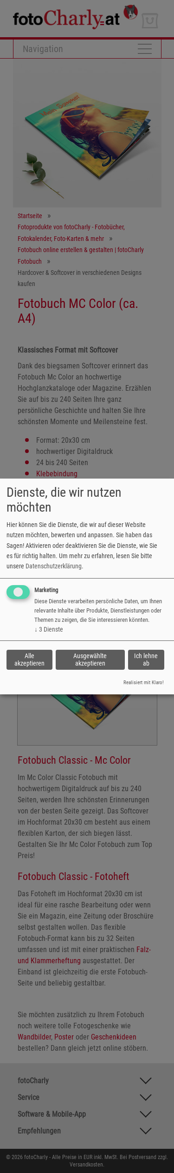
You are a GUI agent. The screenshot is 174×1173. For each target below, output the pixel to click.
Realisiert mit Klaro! (143, 683)
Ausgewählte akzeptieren (90, 659)
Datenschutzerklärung (54, 566)
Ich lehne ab (146, 659)
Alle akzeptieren (29, 659)
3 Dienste (48, 629)
